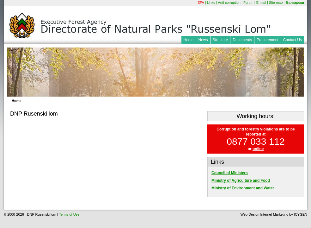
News (203, 40)
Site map (276, 2)
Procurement (267, 40)
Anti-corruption (229, 2)
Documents (242, 40)
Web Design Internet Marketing (264, 214)
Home (189, 40)
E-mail (261, 2)
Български (294, 2)
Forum (248, 2)
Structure (220, 40)
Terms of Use (69, 214)
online (258, 149)
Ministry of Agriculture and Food (240, 180)
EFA (201, 2)
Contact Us (292, 40)
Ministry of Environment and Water (242, 188)
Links (211, 2)
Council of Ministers (229, 173)
